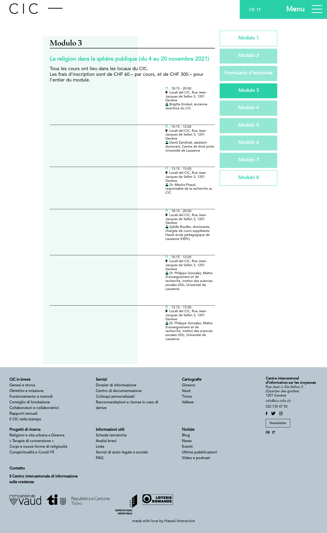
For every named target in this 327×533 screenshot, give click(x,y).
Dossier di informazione (116, 385)
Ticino (187, 397)
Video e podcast (196, 458)
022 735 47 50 (276, 407)
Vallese (188, 402)
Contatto (17, 468)
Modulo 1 (248, 38)
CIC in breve (19, 380)
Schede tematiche (111, 435)
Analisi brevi (106, 441)
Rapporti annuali (23, 414)
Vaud (186, 391)
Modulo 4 (248, 108)
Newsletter (277, 423)
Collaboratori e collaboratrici (34, 408)
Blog (186, 435)
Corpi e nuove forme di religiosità (38, 447)
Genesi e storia (22, 385)
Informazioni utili (110, 430)
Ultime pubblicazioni (199, 452)
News (187, 441)
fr (252, 10)
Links (100, 447)
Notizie (188, 430)
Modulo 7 (248, 161)
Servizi (101, 380)
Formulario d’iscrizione (248, 73)
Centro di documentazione (119, 391)
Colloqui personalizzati (115, 397)
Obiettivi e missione (26, 391)
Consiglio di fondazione (29, 402)
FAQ (99, 458)
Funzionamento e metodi (31, 397)
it (259, 10)
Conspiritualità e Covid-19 (31, 452)
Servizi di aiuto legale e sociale (122, 452)
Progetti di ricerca (24, 430)
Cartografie (191, 380)
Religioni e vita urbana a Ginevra (36, 435)
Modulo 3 (248, 91)
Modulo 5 (248, 126)
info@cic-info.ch (278, 401)
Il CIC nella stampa (25, 419)
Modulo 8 (248, 178)
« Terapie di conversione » (31, 441)
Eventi (187, 447)
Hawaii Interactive (179, 521)
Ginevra (188, 385)
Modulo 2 (248, 56)
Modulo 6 (248, 143)
